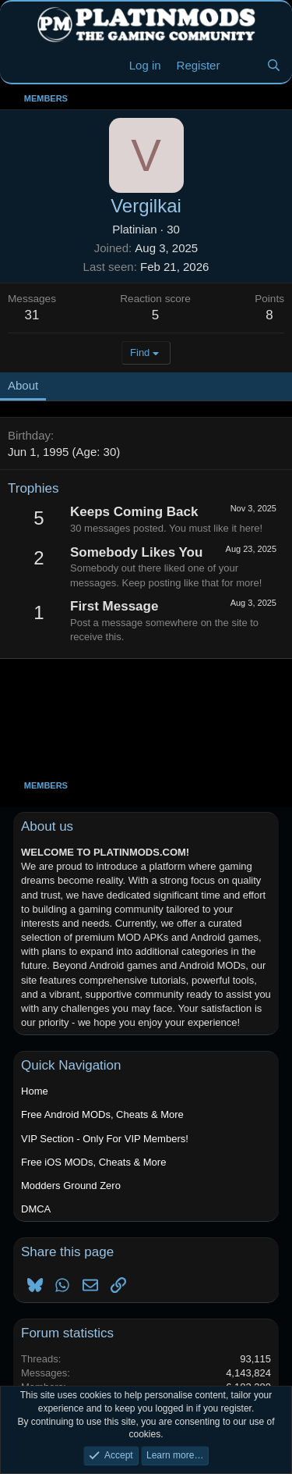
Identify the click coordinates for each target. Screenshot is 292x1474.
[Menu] (21, 65)
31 (32, 315)
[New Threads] (242, 65)
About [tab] (23, 385)
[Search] (274, 65)
